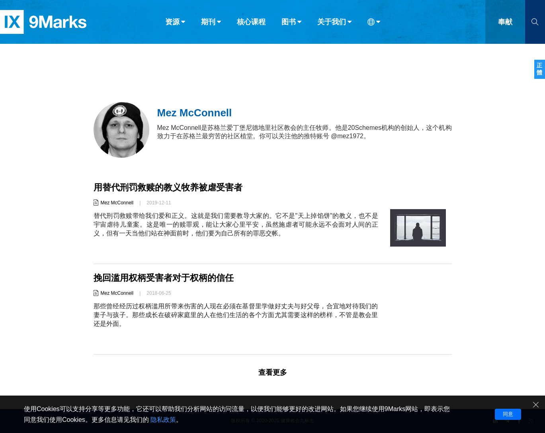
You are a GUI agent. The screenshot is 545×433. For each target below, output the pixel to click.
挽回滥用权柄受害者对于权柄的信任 (164, 278)
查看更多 (272, 372)
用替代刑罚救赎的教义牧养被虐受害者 (168, 187)
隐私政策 (163, 419)
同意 (508, 414)
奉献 (505, 23)
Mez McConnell (117, 203)
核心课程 (251, 23)
